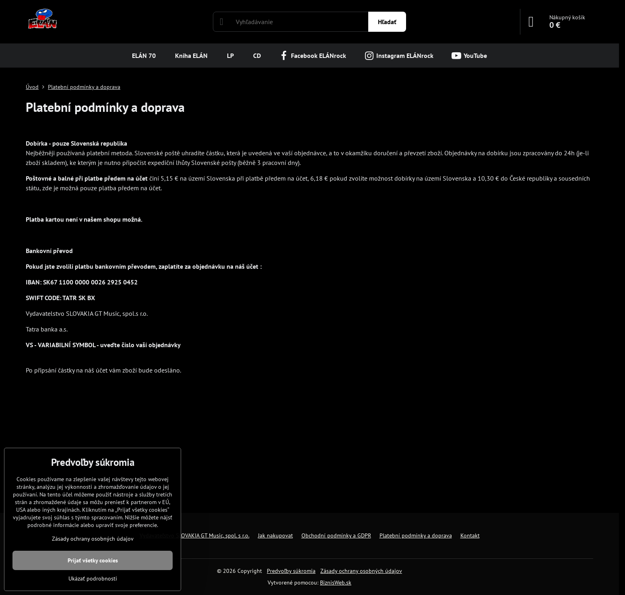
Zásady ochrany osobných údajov (361, 570)
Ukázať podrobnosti (92, 578)
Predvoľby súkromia (291, 570)
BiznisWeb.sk (335, 582)
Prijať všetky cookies (93, 560)
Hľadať (387, 22)
